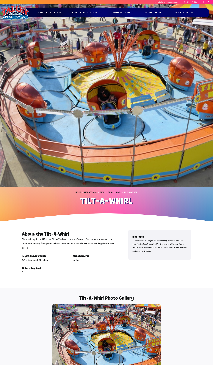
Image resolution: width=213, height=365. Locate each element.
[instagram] (208, 2)
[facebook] (203, 2)
